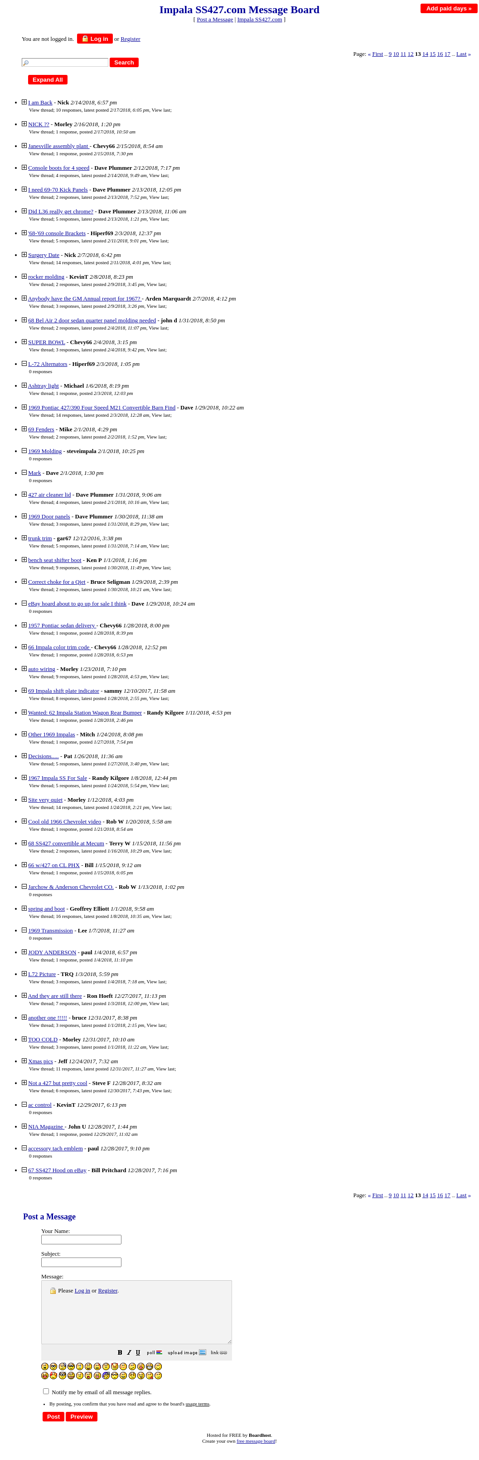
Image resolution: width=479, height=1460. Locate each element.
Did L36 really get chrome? (60, 211)
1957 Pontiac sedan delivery (62, 625)
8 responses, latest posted (101, 698)
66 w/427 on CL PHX (54, 865)
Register (107, 1290)
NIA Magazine (46, 1126)
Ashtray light (43, 385)
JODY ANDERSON (52, 952)
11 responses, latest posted (105, 1068)
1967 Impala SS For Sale (57, 777)
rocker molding (46, 276)
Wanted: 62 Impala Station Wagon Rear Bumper (85, 712)
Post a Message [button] (215, 19)
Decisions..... (43, 756)
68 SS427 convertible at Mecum (66, 843)
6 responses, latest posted (102, 1090)
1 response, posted (95, 131)
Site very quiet (45, 799)
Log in (95, 38)
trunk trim (40, 538)
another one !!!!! (47, 1017)
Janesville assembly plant (58, 146)
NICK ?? (38, 124)
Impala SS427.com (259, 19)
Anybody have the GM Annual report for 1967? (85, 298)
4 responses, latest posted (101, 175)
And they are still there (55, 995)
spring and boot (46, 908)
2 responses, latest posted (101, 197)
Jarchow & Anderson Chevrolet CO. (71, 886)
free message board (256, 1453)
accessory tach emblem (55, 1148)
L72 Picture (42, 974)
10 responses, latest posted (102, 110)
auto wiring (41, 669)
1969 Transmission (50, 930)
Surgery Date (43, 255)
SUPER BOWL (46, 342)
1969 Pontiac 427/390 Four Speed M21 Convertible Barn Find (101, 407)
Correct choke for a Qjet (56, 581)
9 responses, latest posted (102, 567)
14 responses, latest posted (102, 262)
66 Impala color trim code (59, 647)
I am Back (40, 102)
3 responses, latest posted (100, 306)
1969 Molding (45, 451)
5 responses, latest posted (101, 219)
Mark (34, 472)
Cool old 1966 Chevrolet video (64, 821)
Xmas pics (40, 1061)
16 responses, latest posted (102, 916)
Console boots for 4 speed (58, 167)
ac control (40, 1104)
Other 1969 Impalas (51, 734)
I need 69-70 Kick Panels (57, 189)
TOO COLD (43, 1039)
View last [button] (160, 110)
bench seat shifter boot (54, 560)
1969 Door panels (49, 516)
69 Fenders (41, 429)
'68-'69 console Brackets (57, 233)
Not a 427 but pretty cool (57, 1083)
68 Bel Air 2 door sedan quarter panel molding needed (92, 320)
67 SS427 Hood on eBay (57, 1170)
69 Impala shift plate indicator (63, 690)
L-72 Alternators (47, 363)
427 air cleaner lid (49, 494)
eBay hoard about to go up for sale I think (77, 603)
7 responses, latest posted (101, 1003)
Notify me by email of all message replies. (97, 1404)
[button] (142, 1366)
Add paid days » (449, 8)
